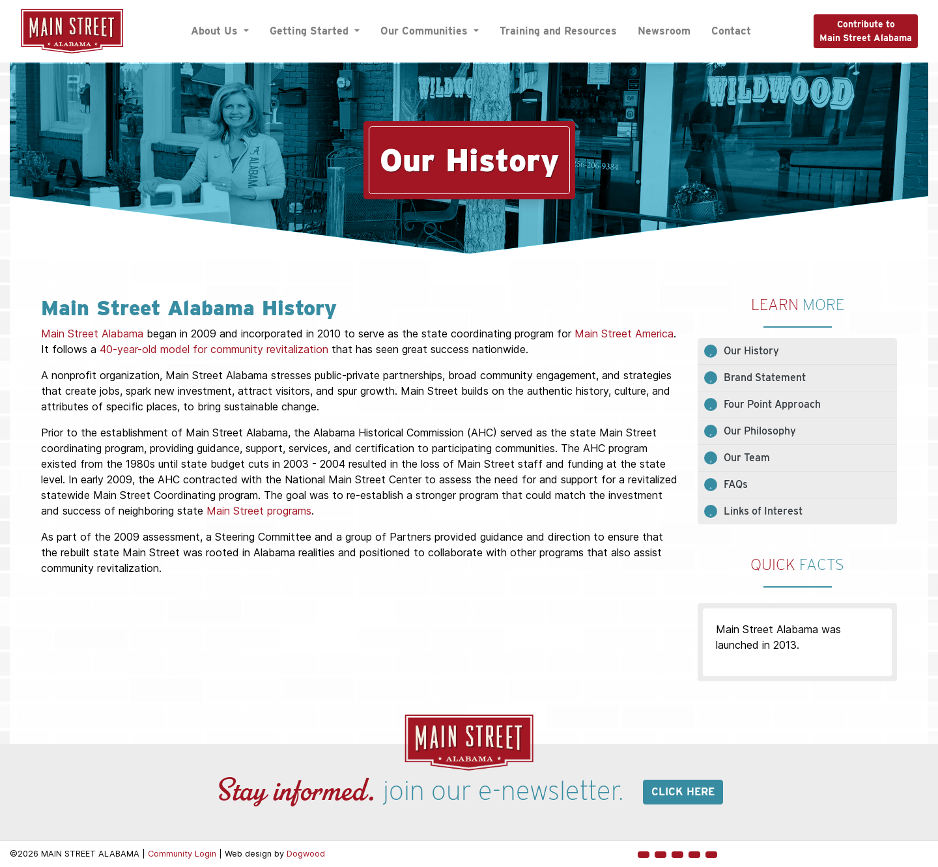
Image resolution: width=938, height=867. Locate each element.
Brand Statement (765, 377)
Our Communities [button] (425, 31)
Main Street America (624, 333)
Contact (731, 31)
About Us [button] (216, 31)
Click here (683, 792)
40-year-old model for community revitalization (214, 349)
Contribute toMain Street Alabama (865, 31)
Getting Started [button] (311, 31)
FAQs (736, 484)
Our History (751, 351)
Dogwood (306, 854)
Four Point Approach (772, 404)
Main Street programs (258, 510)
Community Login (182, 854)
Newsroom (664, 31)
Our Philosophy (760, 431)
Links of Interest (763, 511)
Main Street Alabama (92, 333)
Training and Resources (558, 31)
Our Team (747, 457)
